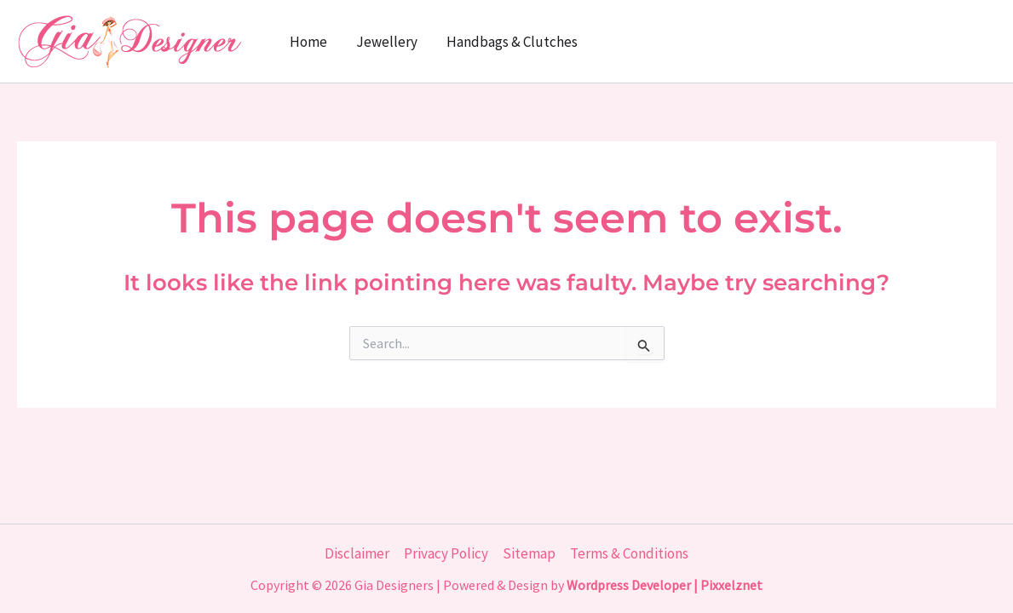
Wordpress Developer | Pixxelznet (665, 584)
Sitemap (529, 553)
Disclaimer (357, 553)
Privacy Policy (446, 553)
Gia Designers (394, 584)
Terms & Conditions (629, 553)
